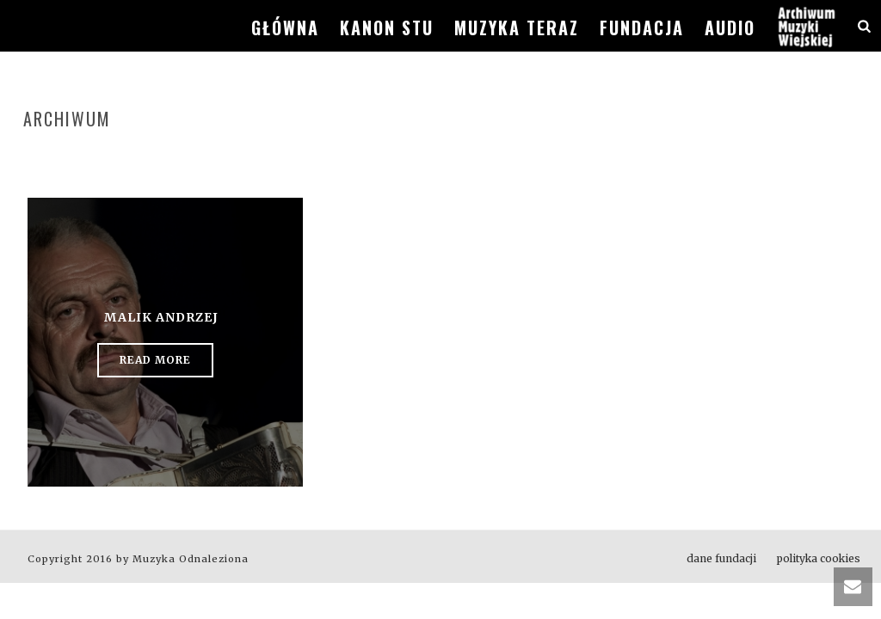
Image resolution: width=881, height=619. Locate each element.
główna (285, 27)
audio (730, 27)
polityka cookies (818, 558)
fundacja (642, 27)
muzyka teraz (516, 27)
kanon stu (387, 27)
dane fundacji (721, 558)
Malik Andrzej (161, 317)
